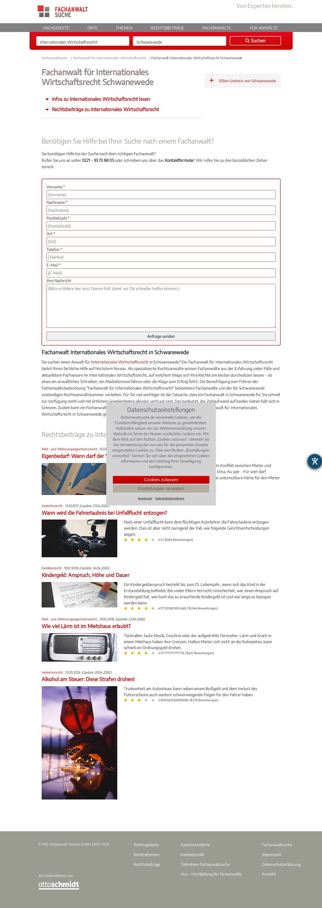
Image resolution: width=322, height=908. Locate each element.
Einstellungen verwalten (161, 488)
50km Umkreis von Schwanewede (242, 80)
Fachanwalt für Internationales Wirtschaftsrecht (109, 58)
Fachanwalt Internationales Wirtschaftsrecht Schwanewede (196, 58)
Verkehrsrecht (53, 506)
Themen (124, 27)
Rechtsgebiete (146, 844)
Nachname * (57, 202)
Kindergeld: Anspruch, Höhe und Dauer (85, 575)
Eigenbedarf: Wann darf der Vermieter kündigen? (97, 456)
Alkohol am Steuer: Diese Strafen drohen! (88, 679)
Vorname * (55, 186)
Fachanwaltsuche (55, 58)
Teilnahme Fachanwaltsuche (205, 864)
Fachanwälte (216, 27)
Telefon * (54, 249)
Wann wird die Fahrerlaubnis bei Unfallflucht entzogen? (104, 512)
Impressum (271, 854)
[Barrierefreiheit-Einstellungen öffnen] (315, 461)
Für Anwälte (264, 27)
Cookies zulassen (161, 479)
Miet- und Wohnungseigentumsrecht (70, 449)
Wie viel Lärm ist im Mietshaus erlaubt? (86, 626)
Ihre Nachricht (58, 280)
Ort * (50, 233)
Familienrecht (52, 568)
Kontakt (269, 873)
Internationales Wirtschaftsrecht (119, 361)
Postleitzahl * (58, 218)
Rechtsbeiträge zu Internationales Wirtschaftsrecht (105, 109)
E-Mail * (53, 264)
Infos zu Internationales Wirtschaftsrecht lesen (100, 99)
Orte (92, 27)
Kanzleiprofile (193, 854)
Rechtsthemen (146, 854)
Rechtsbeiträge (167, 27)
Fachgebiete (56, 27)
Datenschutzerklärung (281, 864)
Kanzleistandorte (195, 844)
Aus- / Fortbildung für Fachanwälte (211, 873)
